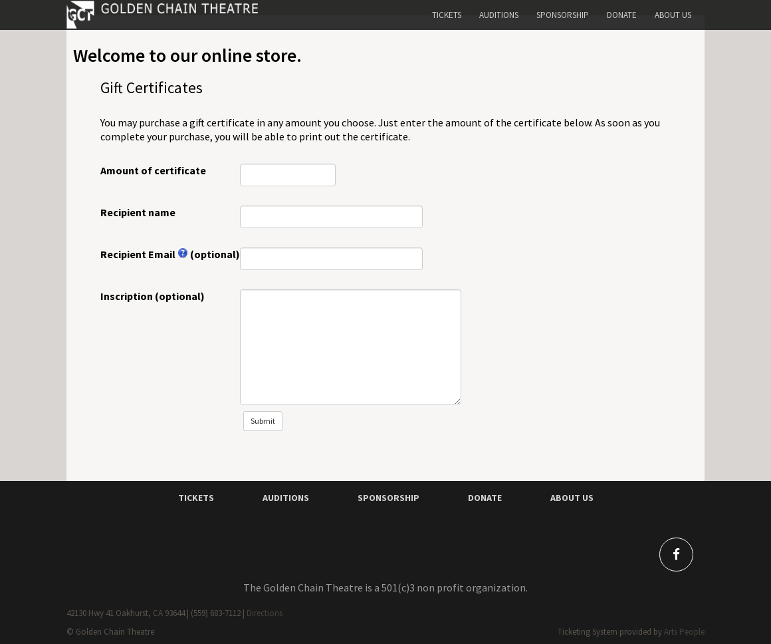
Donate (622, 15)
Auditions (498, 15)
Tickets (446, 15)
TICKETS (196, 498)
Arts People (684, 631)
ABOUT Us (572, 498)
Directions (264, 613)
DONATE (485, 498)
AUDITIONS (286, 498)
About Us (673, 15)
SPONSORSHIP (388, 498)
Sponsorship (562, 15)
